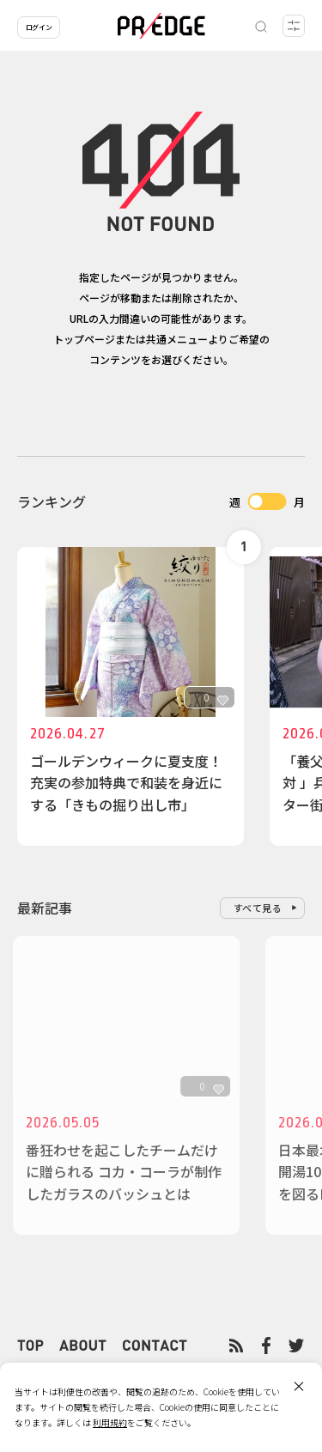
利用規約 (110, 1422)
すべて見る (258, 907)
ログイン (39, 27)
